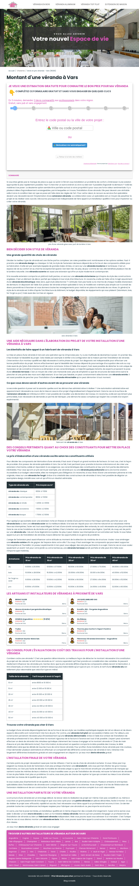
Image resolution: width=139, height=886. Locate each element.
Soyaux (36, 838)
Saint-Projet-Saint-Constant (32, 862)
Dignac (54, 858)
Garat (53, 852)
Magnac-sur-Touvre (69, 845)
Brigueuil (53, 865)
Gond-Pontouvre (110, 838)
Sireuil (99, 858)
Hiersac (87, 862)
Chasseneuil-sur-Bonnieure (112, 845)
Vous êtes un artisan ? (123, 163)
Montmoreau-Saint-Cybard (34, 865)
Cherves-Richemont (87, 848)
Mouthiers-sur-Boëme (52, 848)
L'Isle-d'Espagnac (16, 841)
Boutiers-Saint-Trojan (113, 855)
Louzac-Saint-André (82, 865)
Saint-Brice (99, 865)
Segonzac (13, 852)
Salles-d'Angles (100, 862)
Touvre (51, 862)
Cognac (25, 838)
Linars (23, 852)
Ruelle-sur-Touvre (50, 838)
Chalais (63, 852)
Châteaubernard (111, 841)
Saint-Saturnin (41, 858)
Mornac (113, 848)
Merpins (122, 865)
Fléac (124, 841)
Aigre (123, 862)
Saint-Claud (14, 865)
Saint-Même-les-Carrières (69, 862)
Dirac (21, 855)
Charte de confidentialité (90, 163)
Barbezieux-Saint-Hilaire (51, 841)
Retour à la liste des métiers (69, 157)
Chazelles (31, 855)
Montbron (124, 848)
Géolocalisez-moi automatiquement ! (70, 145)
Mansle (11, 855)
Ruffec (11, 845)
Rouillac (73, 852)
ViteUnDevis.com (112, 163)
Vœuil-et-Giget (98, 852)
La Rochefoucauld (89, 845)
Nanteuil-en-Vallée (69, 855)
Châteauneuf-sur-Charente (30, 845)
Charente (21, 71)
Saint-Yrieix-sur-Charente (88, 838)
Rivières (84, 852)
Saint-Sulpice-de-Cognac (82, 858)
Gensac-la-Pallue (116, 852)
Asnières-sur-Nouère (114, 858)
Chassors (12, 862)
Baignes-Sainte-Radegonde (20, 858)
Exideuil (114, 862)
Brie (76, 841)
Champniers (32, 841)
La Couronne (68, 838)
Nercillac (111, 865)
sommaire (14, 175)
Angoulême (13, 838)
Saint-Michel (51, 845)
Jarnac (68, 841)
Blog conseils (69, 880)
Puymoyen (70, 848)
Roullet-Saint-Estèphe (91, 841)
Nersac (102, 848)
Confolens (13, 848)
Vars (31, 852)
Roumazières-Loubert (30, 848)
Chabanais (42, 852)
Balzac (64, 858)
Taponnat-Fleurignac (48, 855)
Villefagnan (65, 865)
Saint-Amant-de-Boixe (90, 855)
